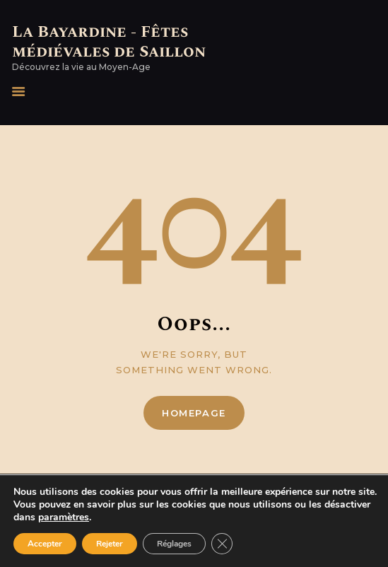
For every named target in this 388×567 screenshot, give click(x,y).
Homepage (194, 413)
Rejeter (109, 543)
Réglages (174, 543)
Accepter (45, 543)
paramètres (63, 517)
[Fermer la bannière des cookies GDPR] (222, 543)
